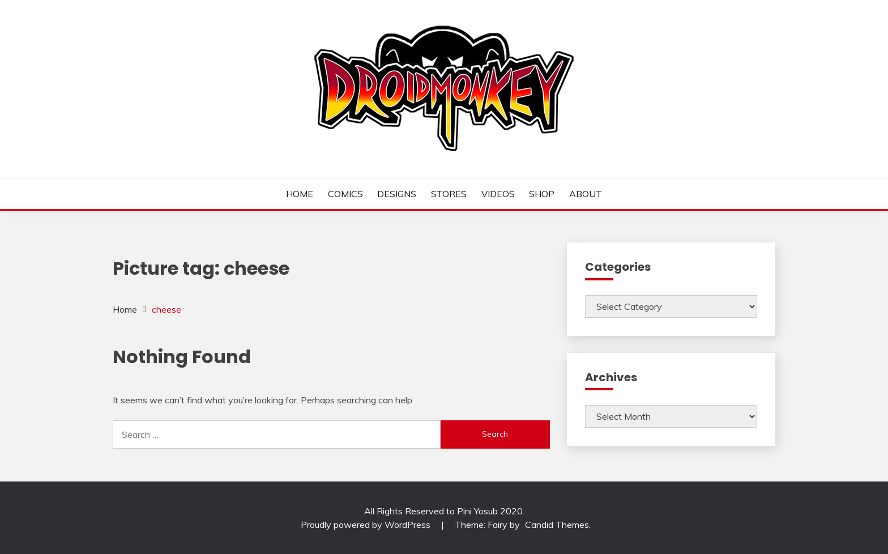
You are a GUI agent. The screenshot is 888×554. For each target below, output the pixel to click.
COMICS (345, 193)
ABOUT (585, 193)
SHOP (541, 193)
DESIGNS (396, 193)
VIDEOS (498, 193)
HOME (299, 193)
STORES (449, 193)
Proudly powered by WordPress (367, 524)
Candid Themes (557, 524)
